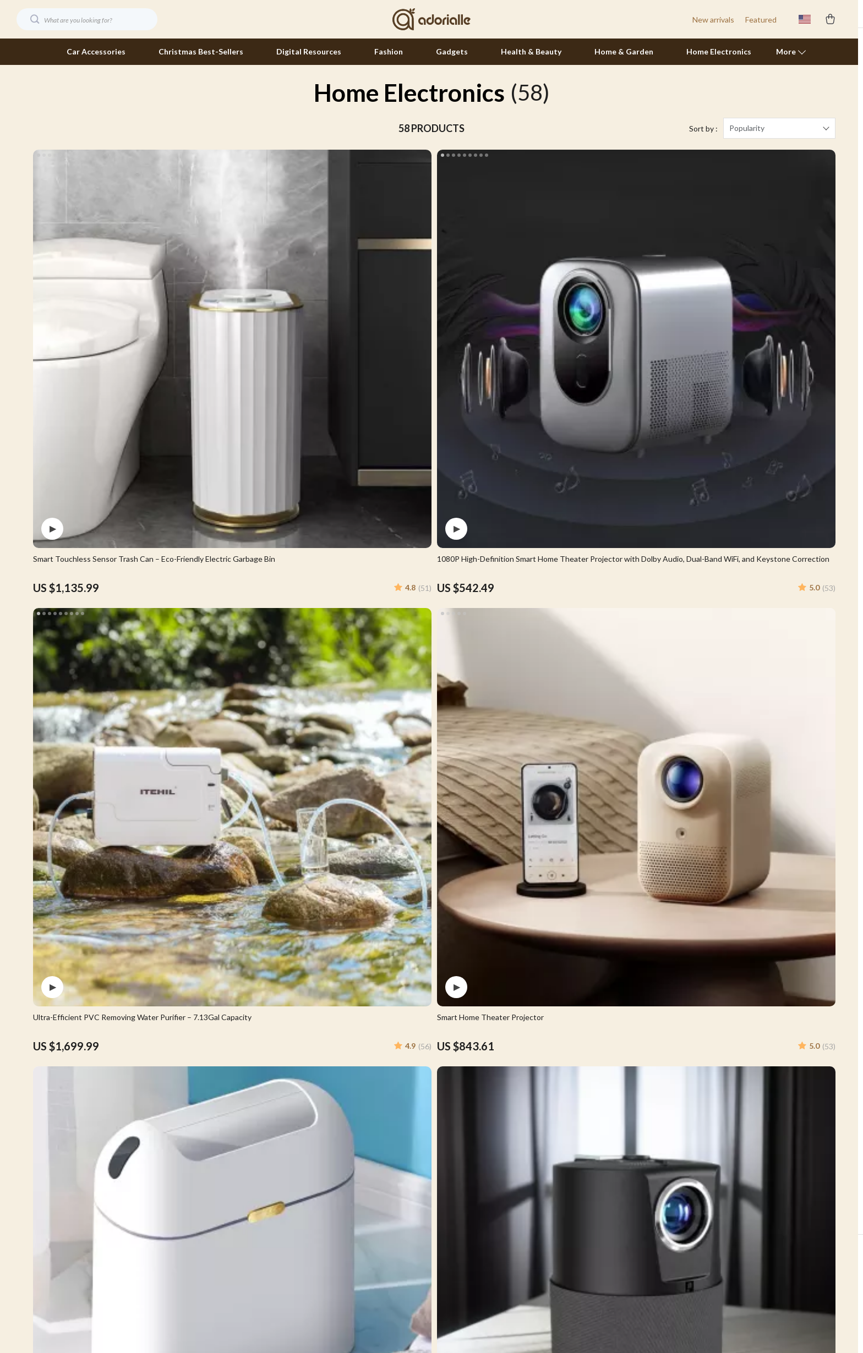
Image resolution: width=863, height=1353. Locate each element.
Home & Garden (623, 51)
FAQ (585, 1122)
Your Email (82, 1079)
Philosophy (344, 1267)
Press (335, 1158)
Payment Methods (609, 1158)
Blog (332, 1086)
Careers (338, 1140)
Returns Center (604, 1140)
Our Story (342, 1104)
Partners (340, 1231)
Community (344, 1285)
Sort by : (703, 142)
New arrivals (713, 19)
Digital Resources (308, 51)
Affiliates (340, 1194)
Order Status (600, 1176)
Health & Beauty (531, 51)
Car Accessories (96, 51)
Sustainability (348, 1249)
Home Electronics (718, 51)
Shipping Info (600, 1104)
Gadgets (452, 51)
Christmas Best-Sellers (201, 51)
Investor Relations (357, 1213)
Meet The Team (352, 1122)
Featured (761, 19)
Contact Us (597, 1086)
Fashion (388, 51)
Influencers (345, 1176)
